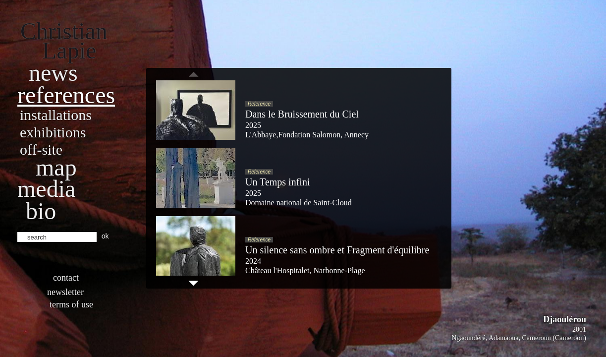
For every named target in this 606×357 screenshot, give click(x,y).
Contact (66, 278)
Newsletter (65, 292)
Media (46, 189)
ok (105, 236)
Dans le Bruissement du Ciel (302, 114)
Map (56, 167)
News (53, 73)
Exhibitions (53, 132)
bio (41, 211)
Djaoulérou (564, 319)
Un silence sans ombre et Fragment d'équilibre (337, 249)
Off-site (41, 149)
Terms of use (71, 304)
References (66, 95)
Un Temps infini (277, 182)
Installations (56, 115)
